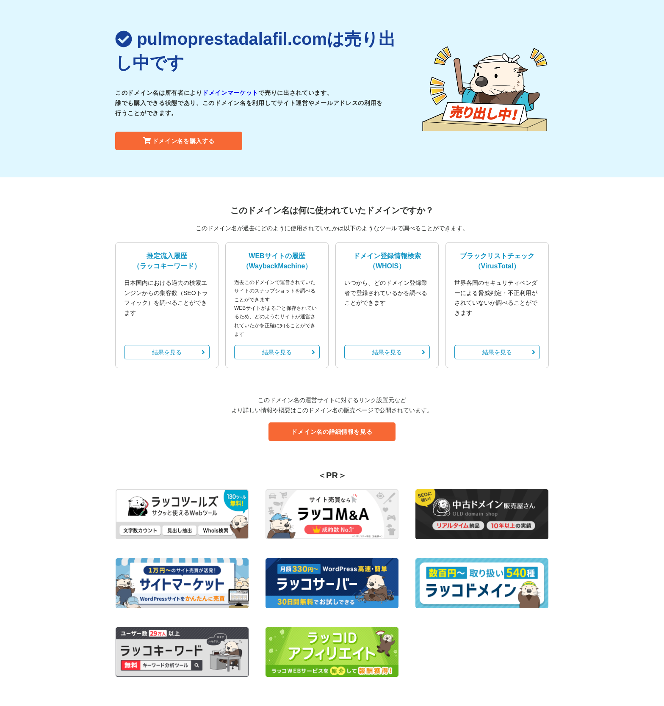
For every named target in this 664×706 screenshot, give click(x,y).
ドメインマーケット (230, 92)
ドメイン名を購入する (179, 141)
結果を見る (178, 352)
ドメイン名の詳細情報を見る (331, 431)
